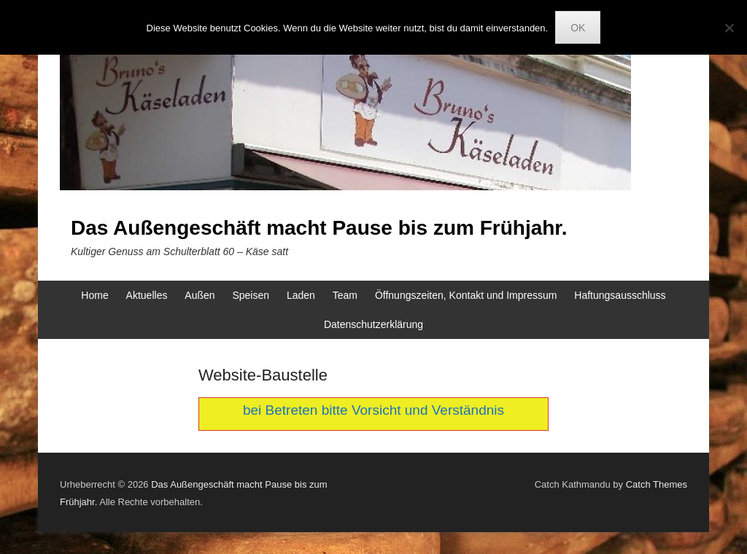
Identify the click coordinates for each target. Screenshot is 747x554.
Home (94, 295)
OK (577, 28)
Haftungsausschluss (619, 295)
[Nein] (728, 27)
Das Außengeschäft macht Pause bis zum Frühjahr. (319, 227)
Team (345, 295)
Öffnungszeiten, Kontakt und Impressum (466, 295)
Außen (199, 295)
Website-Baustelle (263, 375)
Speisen (250, 295)
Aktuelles (147, 295)
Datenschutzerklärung (373, 324)
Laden (301, 295)
